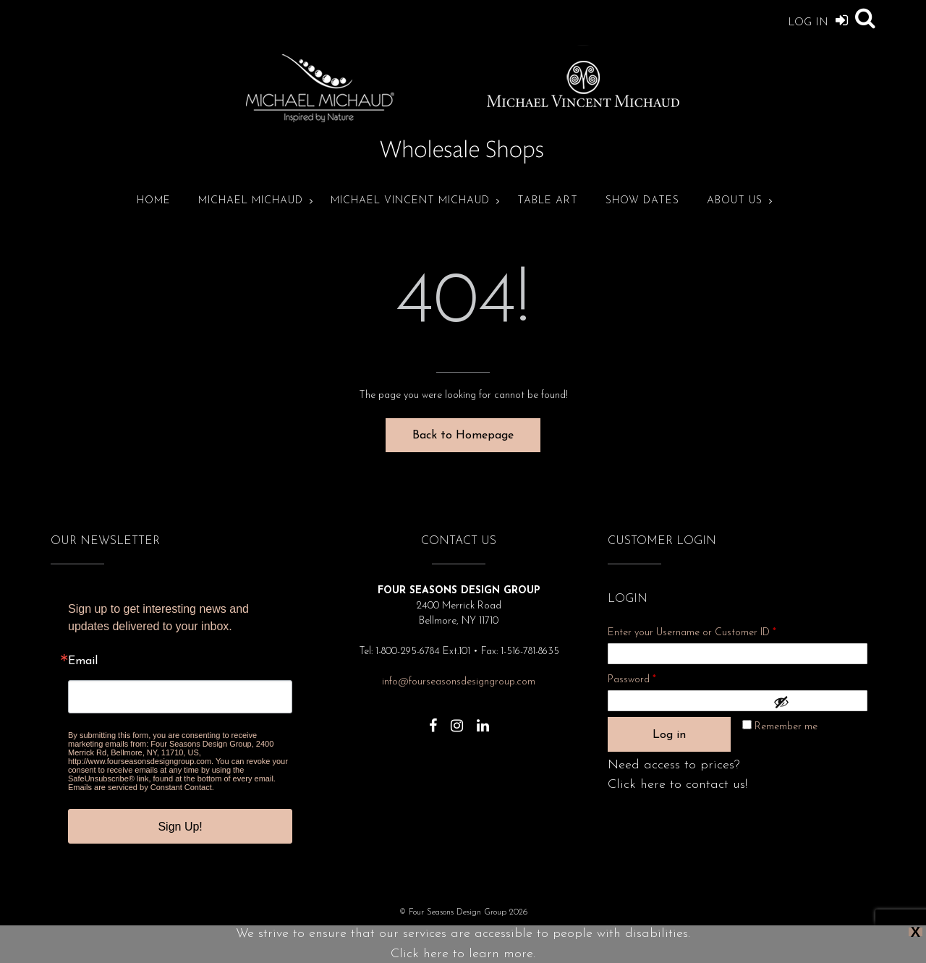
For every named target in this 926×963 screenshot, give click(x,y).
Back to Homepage (463, 435)
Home (154, 200)
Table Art (547, 200)
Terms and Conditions (546, 933)
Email (83, 661)
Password (651, 677)
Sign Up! (180, 826)
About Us (735, 200)
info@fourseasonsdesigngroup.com (458, 681)
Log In (818, 20)
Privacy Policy (370, 933)
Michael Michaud (250, 200)
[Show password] (816, 701)
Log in (669, 735)
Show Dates (642, 200)
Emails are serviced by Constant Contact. (141, 787)
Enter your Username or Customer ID (692, 632)
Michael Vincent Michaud (410, 200)
